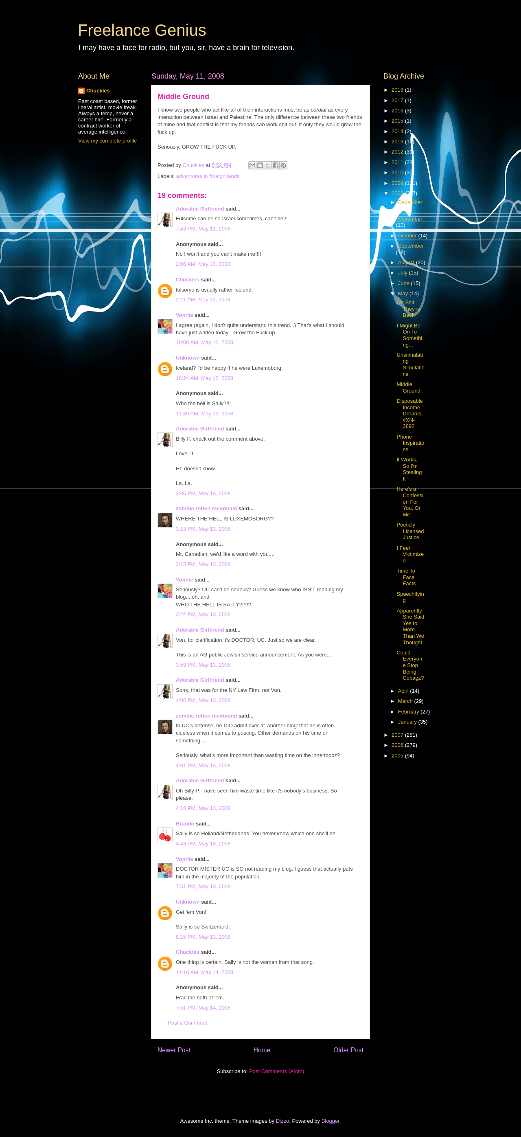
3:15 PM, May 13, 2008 (203, 564)
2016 (398, 111)
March (406, 701)
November (410, 219)
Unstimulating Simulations (410, 364)
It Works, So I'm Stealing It (409, 469)
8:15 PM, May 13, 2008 (203, 937)
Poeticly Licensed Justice (410, 531)
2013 (398, 141)
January (408, 722)
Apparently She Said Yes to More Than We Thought (410, 626)
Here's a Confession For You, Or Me (409, 501)
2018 (398, 90)
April (404, 691)
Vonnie (184, 315)
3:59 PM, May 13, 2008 (203, 665)
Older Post (348, 1050)
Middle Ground (408, 387)
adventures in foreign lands (208, 176)
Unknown (188, 358)
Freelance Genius (142, 30)
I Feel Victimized (410, 554)
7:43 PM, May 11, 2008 (203, 229)
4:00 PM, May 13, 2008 (203, 700)
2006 (398, 745)
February (409, 712)
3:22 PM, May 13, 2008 (203, 614)
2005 (398, 756)
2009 (398, 183)
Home (262, 1050)
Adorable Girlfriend (200, 209)
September (411, 246)
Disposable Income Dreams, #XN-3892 (409, 413)
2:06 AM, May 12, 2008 (203, 264)
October (408, 236)
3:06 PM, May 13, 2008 (203, 493)
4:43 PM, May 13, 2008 (203, 844)
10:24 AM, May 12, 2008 (204, 378)
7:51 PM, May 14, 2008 (203, 1008)
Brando (185, 824)
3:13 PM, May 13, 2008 (203, 529)
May (403, 293)
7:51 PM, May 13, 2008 (203, 886)
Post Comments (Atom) (276, 1071)
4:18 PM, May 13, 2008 (203, 808)
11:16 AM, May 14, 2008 (204, 972)
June (404, 283)
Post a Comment (187, 1023)
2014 (398, 131)
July (403, 273)
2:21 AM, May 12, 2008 (203, 299)
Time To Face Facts (406, 577)
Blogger (330, 1121)
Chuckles (187, 280)
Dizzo (282, 1121)
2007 (398, 735)
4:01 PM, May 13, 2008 (203, 765)
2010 (398, 172)
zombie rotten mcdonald (206, 508)
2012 (398, 152)
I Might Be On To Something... (409, 335)
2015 (398, 121)
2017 (398, 100)
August (407, 262)
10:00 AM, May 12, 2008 (204, 342)
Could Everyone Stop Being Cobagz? (410, 665)
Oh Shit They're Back (408, 308)
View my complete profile (107, 141)
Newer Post (174, 1050)
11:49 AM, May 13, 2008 (204, 413)
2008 (398, 193)
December (410, 202)
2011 (398, 162)
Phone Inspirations (410, 443)
